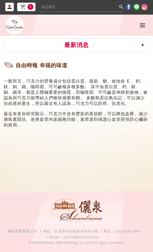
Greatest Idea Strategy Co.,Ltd (66, 243)
